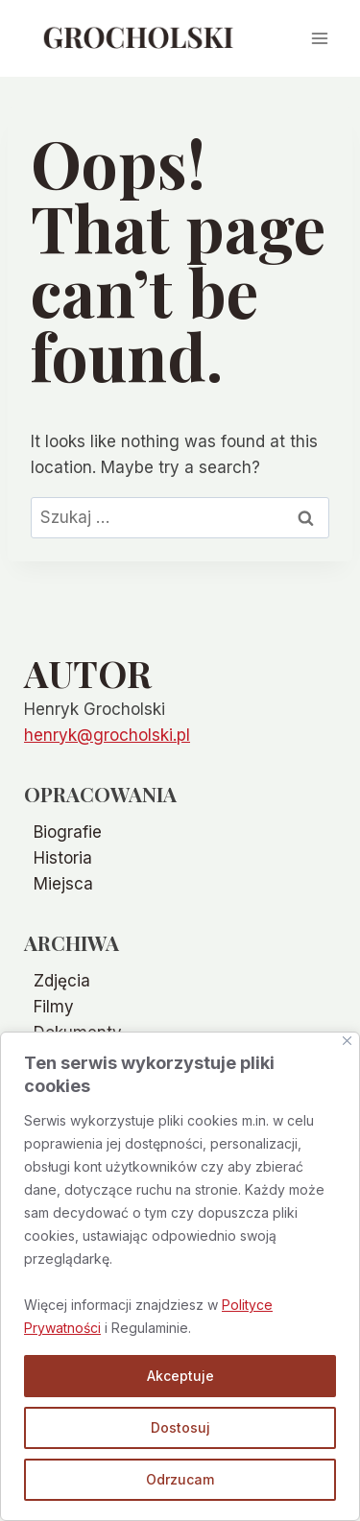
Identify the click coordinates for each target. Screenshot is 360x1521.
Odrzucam (180, 1479)
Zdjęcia (62, 980)
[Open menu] (319, 38)
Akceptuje (180, 1375)
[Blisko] (347, 1040)
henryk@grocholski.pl (107, 735)
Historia (63, 857)
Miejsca (63, 883)
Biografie (68, 832)
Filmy (54, 1006)
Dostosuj (180, 1427)
